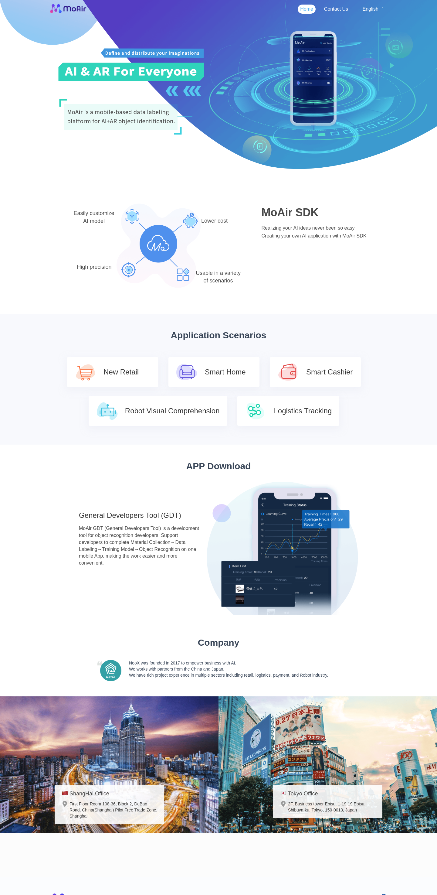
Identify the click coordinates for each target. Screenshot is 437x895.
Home (306, 9)
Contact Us (336, 9)
